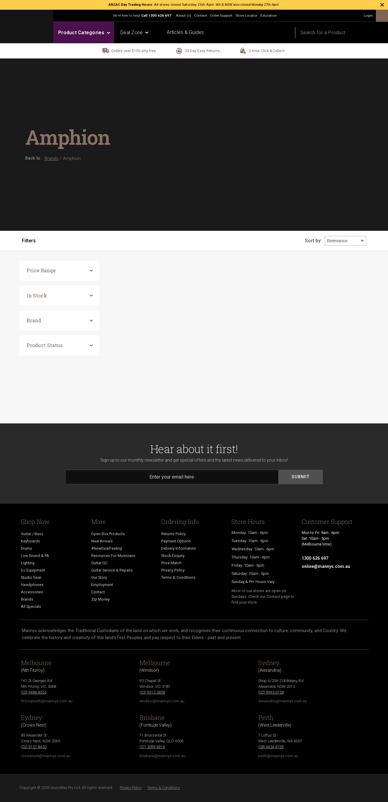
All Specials (31, 606)
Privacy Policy (173, 570)
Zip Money (100, 599)
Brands (27, 599)
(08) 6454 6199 (271, 746)
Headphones (32, 584)
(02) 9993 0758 (271, 692)
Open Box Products (108, 534)
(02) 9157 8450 (33, 746)
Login (368, 15)
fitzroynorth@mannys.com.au (46, 701)
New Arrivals (102, 541)
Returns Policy (173, 534)
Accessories (32, 592)
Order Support (221, 15)
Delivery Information (178, 548)
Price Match (171, 563)
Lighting (28, 563)
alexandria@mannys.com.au (282, 701)
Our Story (99, 577)
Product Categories (83, 32)
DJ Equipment (33, 570)
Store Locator (246, 15)
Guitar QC (99, 563)
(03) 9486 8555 (33, 692)
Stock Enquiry (173, 555)
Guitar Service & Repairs (112, 570)
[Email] (172, 477)
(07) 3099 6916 (152, 746)
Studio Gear (31, 577)
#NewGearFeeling (106, 548)
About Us (183, 15)
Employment (102, 584)
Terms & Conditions (178, 577)
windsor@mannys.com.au (161, 701)
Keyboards (30, 541)
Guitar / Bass (32, 534)
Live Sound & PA (35, 555)
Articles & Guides (185, 32)
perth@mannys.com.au (278, 756)
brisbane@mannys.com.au (162, 756)
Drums (26, 548)
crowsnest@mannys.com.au (45, 756)
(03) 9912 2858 (152, 692)
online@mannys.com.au (326, 566)
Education (268, 15)
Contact (200, 15)
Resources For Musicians (113, 555)
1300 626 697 (159, 15)
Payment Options (176, 541)
